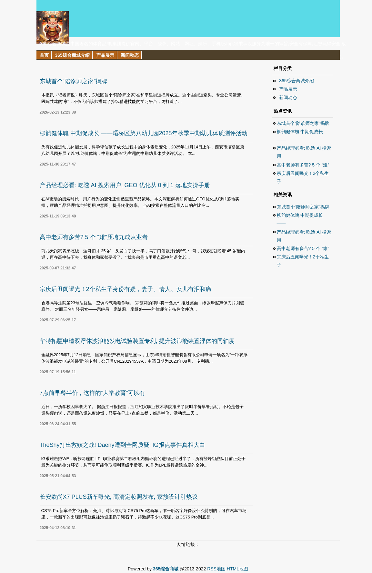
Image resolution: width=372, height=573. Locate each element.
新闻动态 (288, 97)
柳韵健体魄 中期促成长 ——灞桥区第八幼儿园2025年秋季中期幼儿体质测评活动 (143, 133)
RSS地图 (216, 568)
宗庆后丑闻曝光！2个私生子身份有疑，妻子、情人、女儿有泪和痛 (125, 289)
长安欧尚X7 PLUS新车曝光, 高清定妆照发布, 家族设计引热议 (119, 497)
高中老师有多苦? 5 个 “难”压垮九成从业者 (94, 237)
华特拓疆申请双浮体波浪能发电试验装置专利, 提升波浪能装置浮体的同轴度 (137, 341)
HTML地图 (237, 568)
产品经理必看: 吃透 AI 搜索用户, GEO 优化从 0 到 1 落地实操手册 (125, 185)
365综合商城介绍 (297, 80)
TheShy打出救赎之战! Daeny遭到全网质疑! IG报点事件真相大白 (122, 445)
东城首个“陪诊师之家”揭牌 (73, 81)
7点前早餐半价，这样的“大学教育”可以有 (93, 393)
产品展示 (288, 89)
